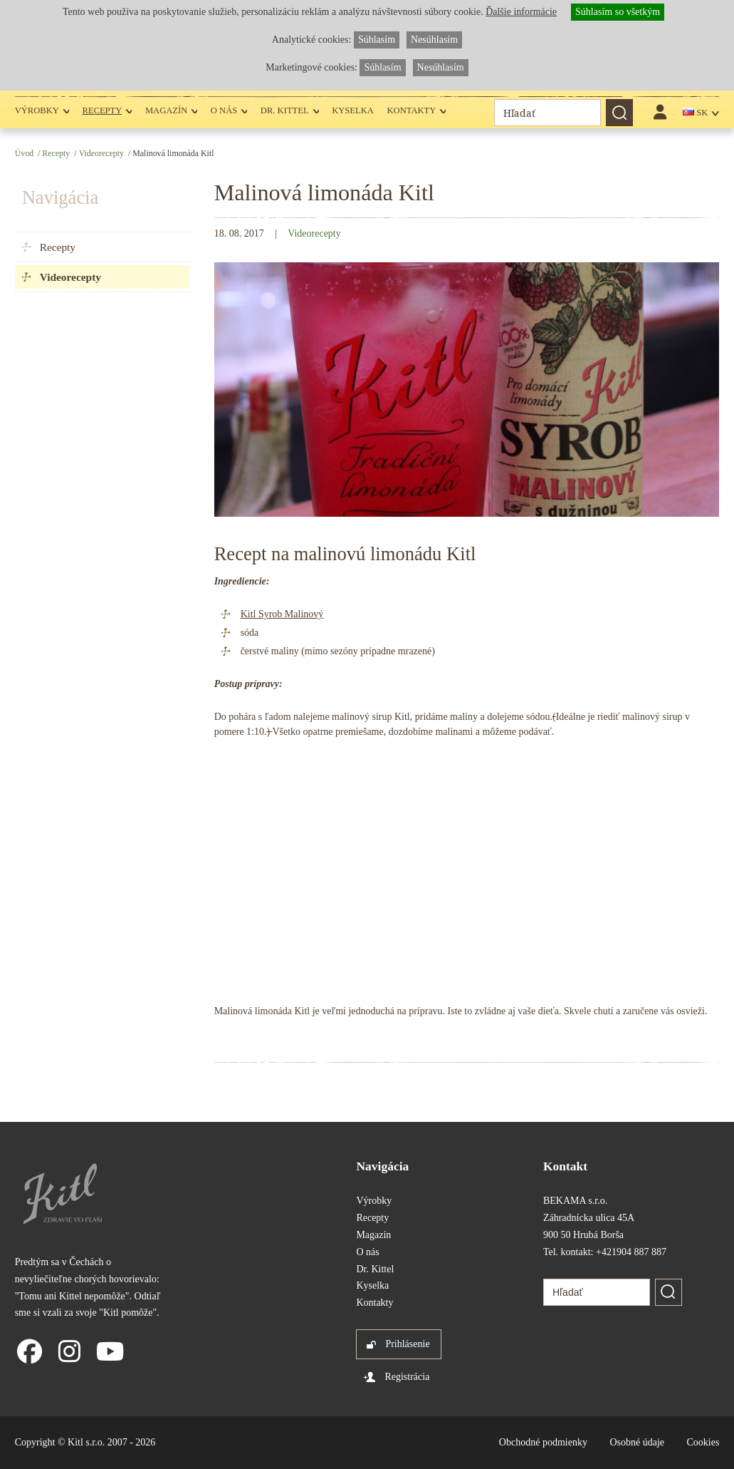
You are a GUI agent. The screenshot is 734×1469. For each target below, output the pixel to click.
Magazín (166, 110)
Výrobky (37, 110)
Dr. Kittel (285, 110)
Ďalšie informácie (521, 11)
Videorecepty (101, 153)
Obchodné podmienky (543, 1442)
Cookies (702, 1442)
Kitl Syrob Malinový (282, 614)
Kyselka (353, 110)
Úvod (24, 153)
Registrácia (406, 1376)
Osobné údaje (636, 1442)
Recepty (102, 110)
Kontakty (411, 110)
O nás (224, 110)
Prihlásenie (407, 1344)
